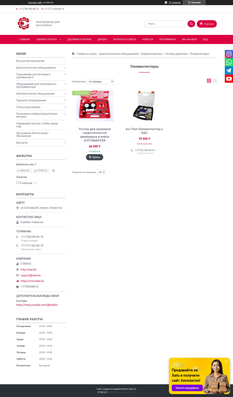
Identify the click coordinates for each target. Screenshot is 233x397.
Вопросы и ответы (124, 39)
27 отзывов (175, 2)
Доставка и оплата (79, 39)
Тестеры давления (176, 53)
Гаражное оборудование (31, 100)
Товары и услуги (86, 53)
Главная (24, 39)
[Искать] (191, 23)
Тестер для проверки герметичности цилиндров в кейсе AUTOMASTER (95, 134)
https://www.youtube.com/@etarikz (37, 304)
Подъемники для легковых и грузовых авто (33, 76)
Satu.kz (132, 389)
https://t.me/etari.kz (32, 281)
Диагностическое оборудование (119, 53)
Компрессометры (151, 53)
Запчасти (21, 142)
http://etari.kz (28, 269)
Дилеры (102, 39)
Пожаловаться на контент (121, 392)
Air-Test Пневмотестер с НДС (144, 131)
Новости (147, 39)
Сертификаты (167, 39)
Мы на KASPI (189, 39)
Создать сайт (35, 2)
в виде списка (215, 81)
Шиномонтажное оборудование (35, 93)
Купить (96, 157)
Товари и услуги (46, 39)
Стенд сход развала (28, 107)
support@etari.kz (31, 275)
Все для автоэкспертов (30, 60)
